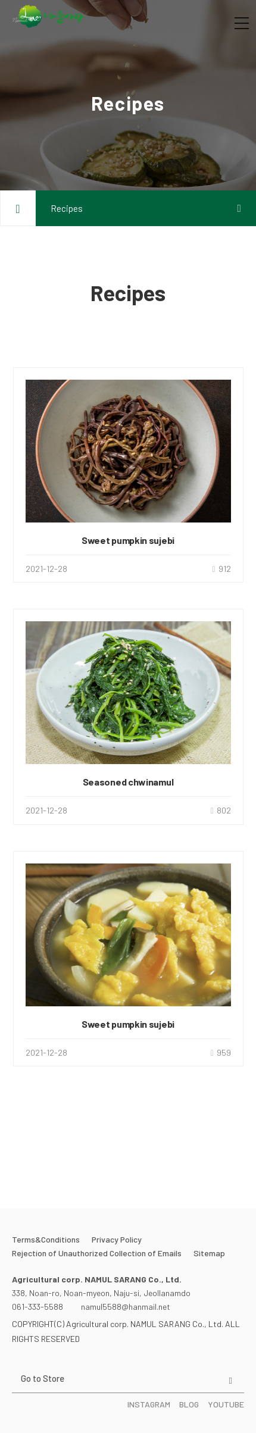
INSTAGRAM (148, 1404)
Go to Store (42, 1378)
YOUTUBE (226, 1404)
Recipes (67, 208)
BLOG (189, 1404)
